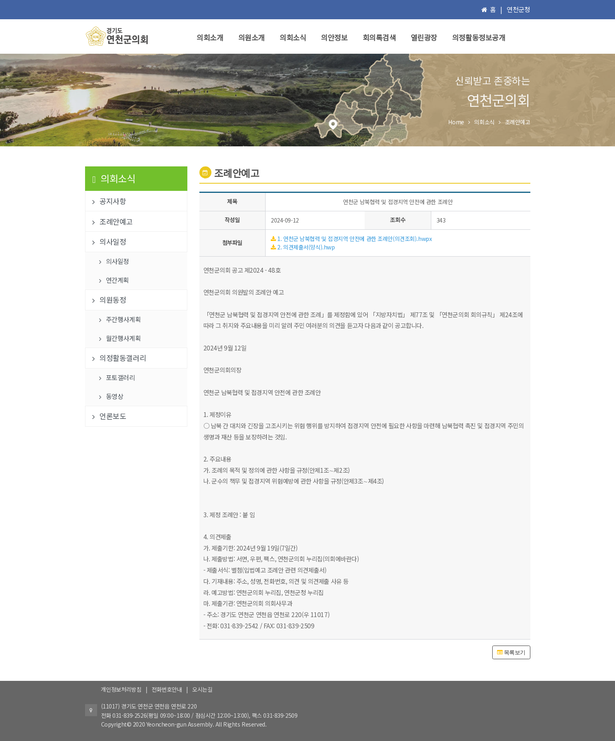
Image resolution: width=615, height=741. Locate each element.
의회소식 (293, 37)
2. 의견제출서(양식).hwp (306, 247)
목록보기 (511, 652)
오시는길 (202, 689)
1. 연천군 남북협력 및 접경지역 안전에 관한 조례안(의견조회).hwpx (354, 239)
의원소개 (251, 37)
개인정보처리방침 (121, 689)
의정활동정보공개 (478, 37)
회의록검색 (379, 37)
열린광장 (424, 37)
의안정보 (334, 37)
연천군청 (518, 9)
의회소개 (210, 37)
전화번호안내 (167, 689)
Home (456, 122)
